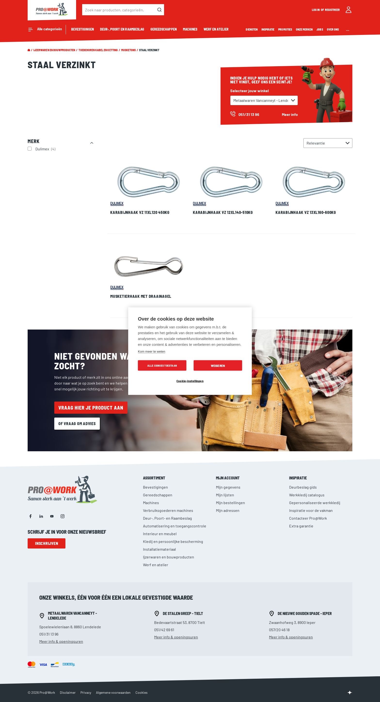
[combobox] (123, 10)
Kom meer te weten (151, 351)
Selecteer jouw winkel (249, 90)
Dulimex (45, 148)
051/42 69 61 (164, 629)
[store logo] (52, 9)
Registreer (332, 9)
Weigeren (218, 365)
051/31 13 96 (48, 634)
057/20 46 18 (279, 629)
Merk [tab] (34, 141)
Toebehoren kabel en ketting (98, 50)
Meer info (290, 114)
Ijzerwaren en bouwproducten (54, 50)
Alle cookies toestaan (162, 365)
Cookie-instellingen (190, 381)
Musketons (128, 50)
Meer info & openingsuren (61, 641)
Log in (316, 9)
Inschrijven (46, 543)
